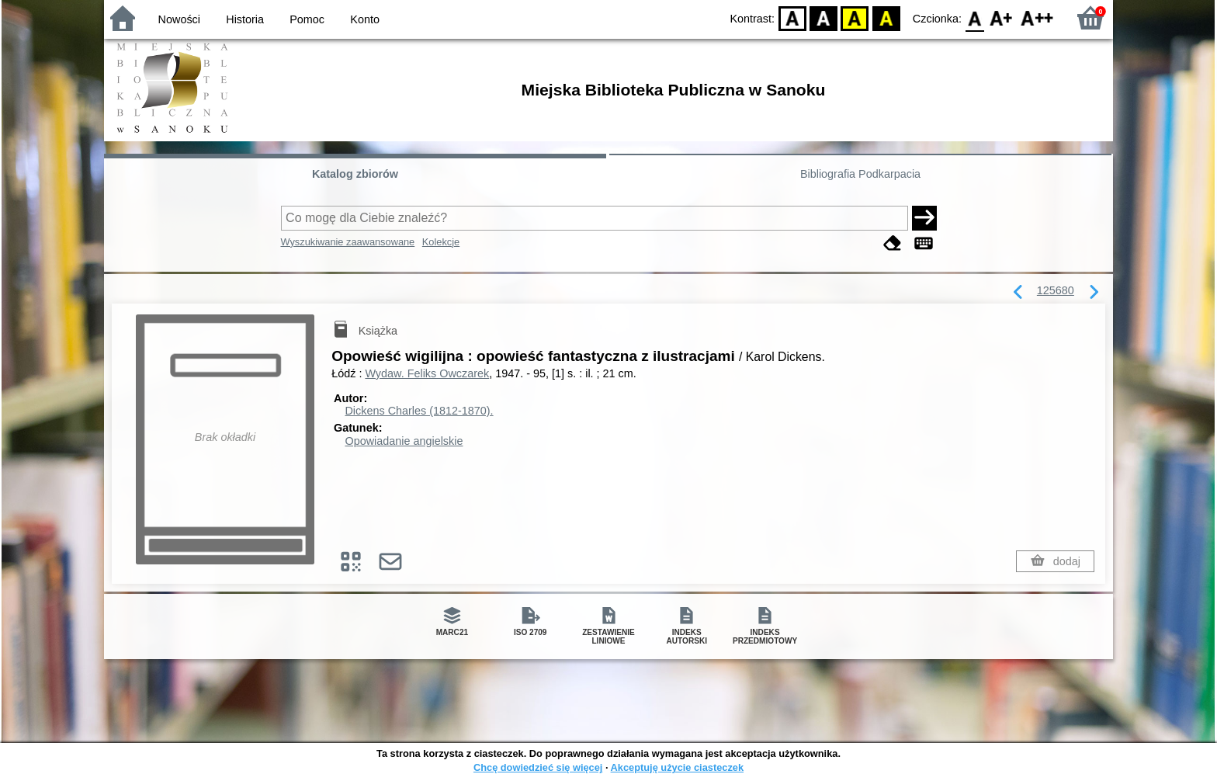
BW (823, 17)
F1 (1001, 17)
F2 (1037, 17)
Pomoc (307, 19)
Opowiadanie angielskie (404, 441)
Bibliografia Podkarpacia (860, 174)
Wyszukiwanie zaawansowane (348, 242)
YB (855, 17)
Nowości (179, 19)
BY (886, 17)
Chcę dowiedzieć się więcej (537, 767)
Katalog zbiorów (355, 174)
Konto (365, 19)
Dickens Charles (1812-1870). (419, 410)
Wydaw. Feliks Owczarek (427, 373)
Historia (245, 19)
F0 (974, 17)
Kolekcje (440, 242)
